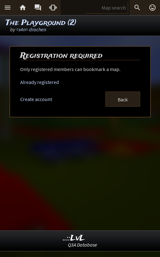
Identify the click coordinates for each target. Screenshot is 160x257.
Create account (36, 99)
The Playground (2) (41, 22)
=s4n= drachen (31, 29)
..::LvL (74, 238)
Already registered (39, 82)
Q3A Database (82, 245)
